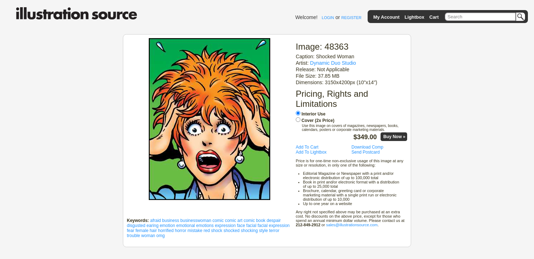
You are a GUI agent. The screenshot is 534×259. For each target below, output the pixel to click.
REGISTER (351, 17)
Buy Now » (394, 136)
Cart (434, 17)
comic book (255, 220)
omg (160, 235)
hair (153, 230)
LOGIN (328, 17)
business (170, 220)
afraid (155, 220)
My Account (386, 17)
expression (225, 225)
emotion (167, 225)
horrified (166, 230)
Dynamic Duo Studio (333, 63)
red (207, 230)
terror (274, 230)
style (263, 230)
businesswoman (195, 220)
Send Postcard (365, 152)
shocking (249, 230)
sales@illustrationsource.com (351, 225)
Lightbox (414, 17)
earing (152, 225)
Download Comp (367, 147)
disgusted (136, 225)
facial (251, 225)
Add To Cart (307, 147)
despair (274, 220)
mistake (195, 230)
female (141, 230)
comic (218, 220)
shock (216, 230)
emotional (185, 225)
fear (130, 230)
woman (148, 235)
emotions (205, 225)
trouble (133, 235)
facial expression (274, 225)
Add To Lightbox (311, 152)
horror (180, 230)
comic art (234, 220)
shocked (232, 230)
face (241, 225)
